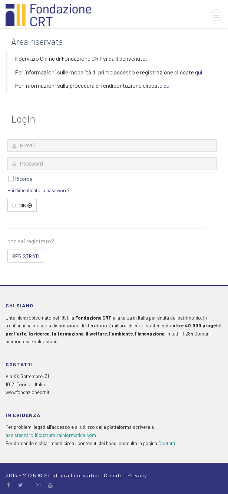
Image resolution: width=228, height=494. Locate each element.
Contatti (166, 443)
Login (22, 205)
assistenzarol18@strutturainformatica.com (51, 435)
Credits (113, 475)
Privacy (137, 475)
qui (198, 72)
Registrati (25, 256)
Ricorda (24, 179)
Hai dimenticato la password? (38, 190)
